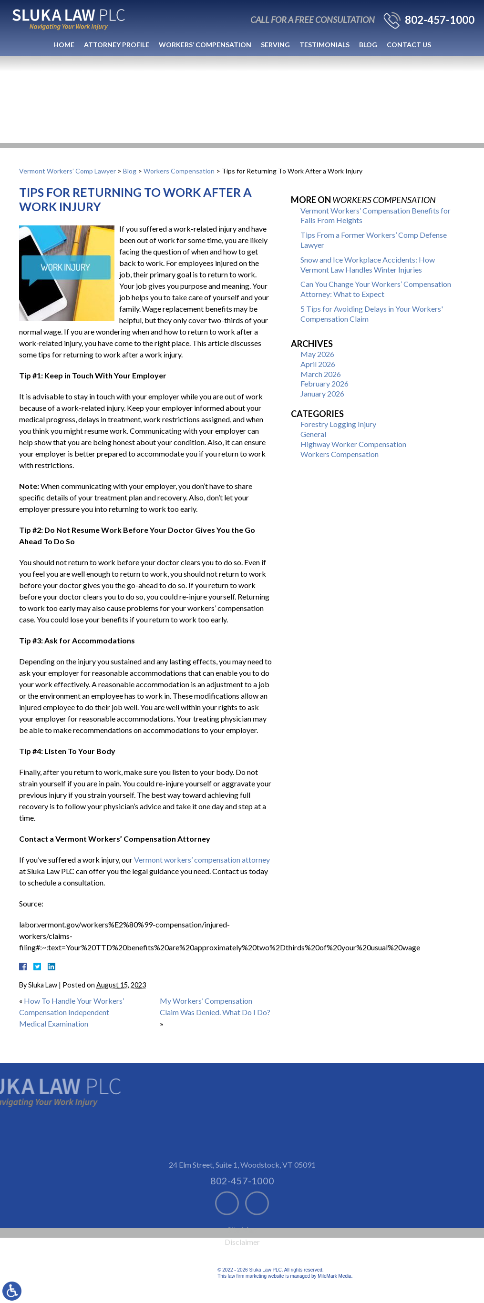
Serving (275, 45)
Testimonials (324, 45)
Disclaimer (242, 1265)
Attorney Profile (116, 45)
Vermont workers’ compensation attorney (202, 859)
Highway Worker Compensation (353, 443)
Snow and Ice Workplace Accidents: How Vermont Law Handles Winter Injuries (367, 264)
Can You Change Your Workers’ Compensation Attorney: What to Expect (375, 288)
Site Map (242, 1253)
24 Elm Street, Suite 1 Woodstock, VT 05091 (242, 1188)
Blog (368, 45)
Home (63, 45)
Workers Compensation (179, 171)
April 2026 (317, 363)
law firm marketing (247, 1276)
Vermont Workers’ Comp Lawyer (67, 171)
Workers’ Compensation (205, 45)
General (313, 433)
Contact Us (409, 45)
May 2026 (317, 353)
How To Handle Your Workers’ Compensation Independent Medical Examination (71, 1012)
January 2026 (322, 393)
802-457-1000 (439, 20)
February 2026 (324, 383)
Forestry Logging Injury (338, 423)
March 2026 (320, 373)
